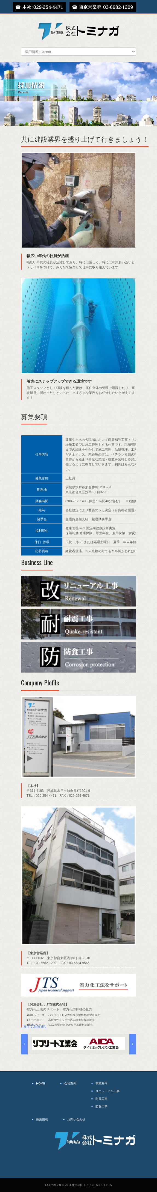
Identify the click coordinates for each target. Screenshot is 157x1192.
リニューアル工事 (107, 1091)
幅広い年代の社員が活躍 (48, 256)
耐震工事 (101, 1098)
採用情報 (42, 1119)
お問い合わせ (76, 1119)
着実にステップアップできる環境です (59, 381)
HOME (40, 1083)
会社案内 (70, 1083)
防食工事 (101, 1106)
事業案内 (101, 1083)
